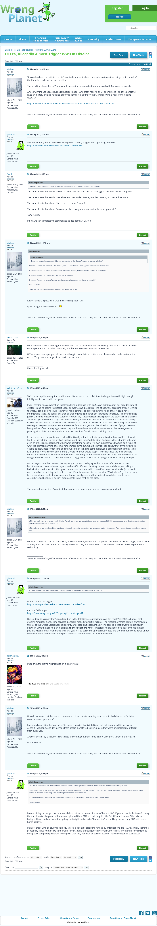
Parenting (94, 39)
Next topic (147, 64)
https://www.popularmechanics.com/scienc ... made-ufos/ (56, 604)
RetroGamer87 (13, 656)
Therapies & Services (139, 39)
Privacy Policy (44, 918)
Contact (24, 918)
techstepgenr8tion (14, 388)
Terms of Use (94, 918)
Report (142, 127)
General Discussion (25, 50)
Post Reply (119, 55)
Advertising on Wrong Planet (123, 918)
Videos (22, 39)
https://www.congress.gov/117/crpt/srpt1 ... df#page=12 (55, 613)
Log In (144, 8)
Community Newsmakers (62, 39)
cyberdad (11, 134)
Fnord (9, 174)
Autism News (113, 39)
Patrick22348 (12, 337)
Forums (8, 39)
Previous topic (135, 64)
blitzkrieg (10, 69)
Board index (10, 50)
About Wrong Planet (69, 918)
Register (117, 8)
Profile (33, 127)
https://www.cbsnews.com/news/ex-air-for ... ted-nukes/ (55, 145)
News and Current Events (45, 50)
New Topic (138, 55)
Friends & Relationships (40, 39)
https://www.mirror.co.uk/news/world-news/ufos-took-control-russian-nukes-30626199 (70, 103)
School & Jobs (78, 39)
